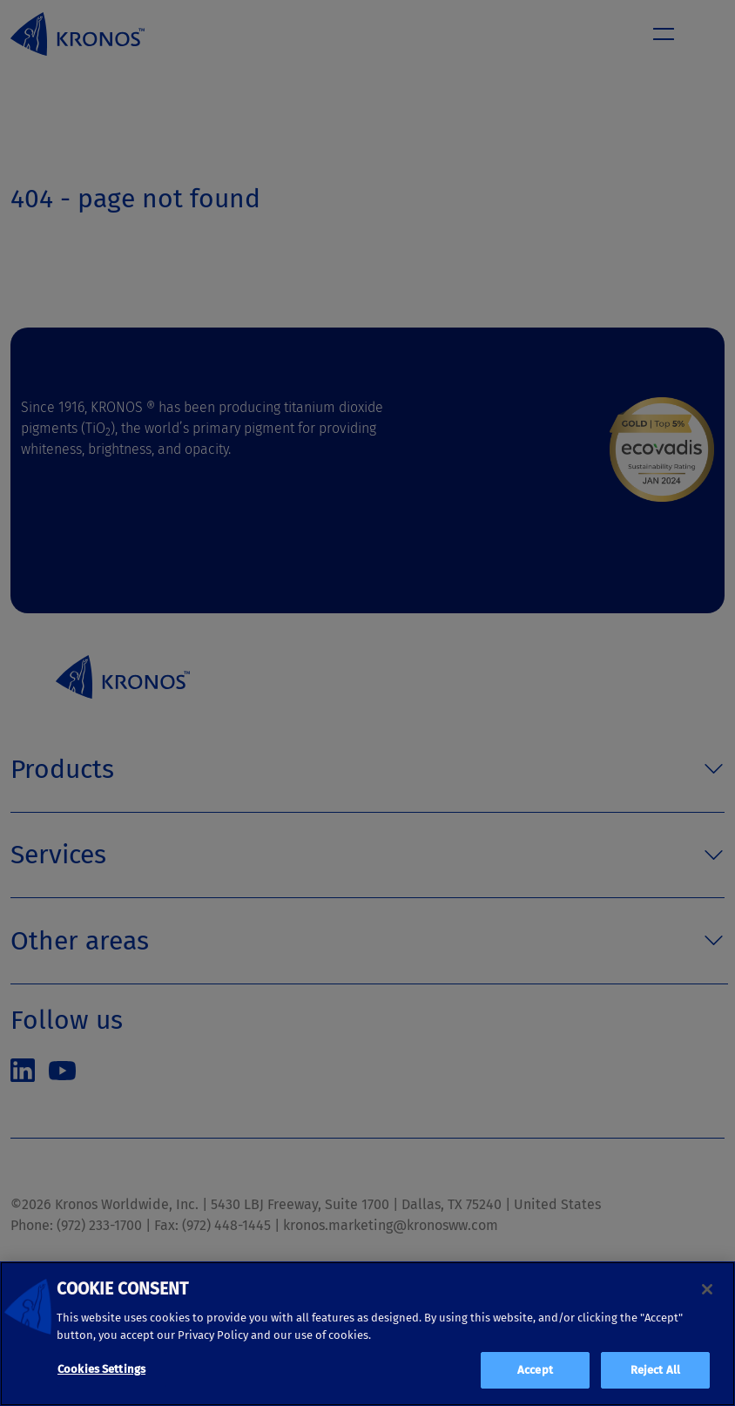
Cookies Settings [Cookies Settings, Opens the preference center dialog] (101, 1369)
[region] (367, 1333)
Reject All (655, 1369)
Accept (535, 1369)
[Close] (707, 1289)
